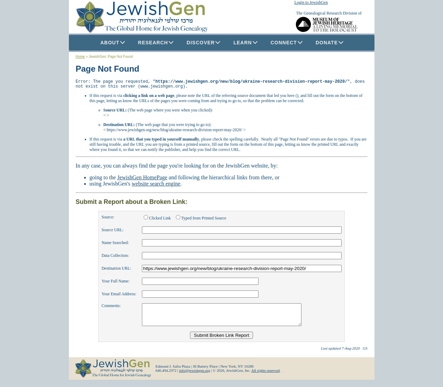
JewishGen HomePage (142, 179)
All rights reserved (265, 377)
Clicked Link (158, 220)
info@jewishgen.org (194, 377)
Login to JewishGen (311, 2)
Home (80, 56)
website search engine (156, 186)
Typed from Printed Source (201, 220)
